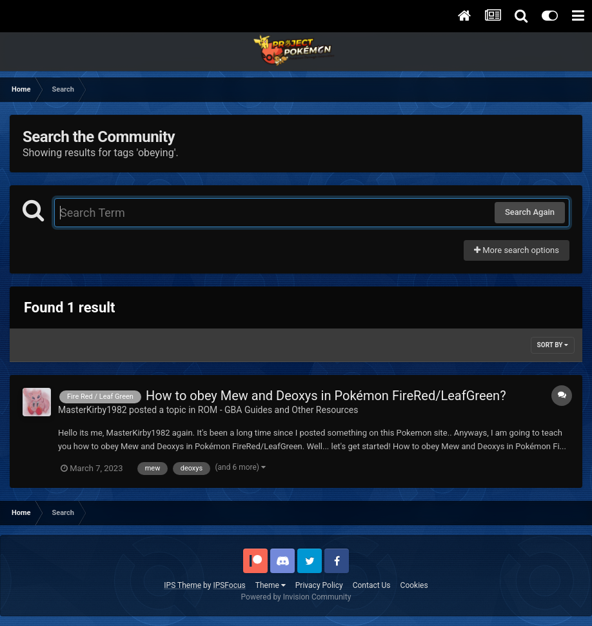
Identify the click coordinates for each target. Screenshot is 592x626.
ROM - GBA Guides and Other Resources (278, 410)
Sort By (552, 344)
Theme (270, 585)
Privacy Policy (319, 585)
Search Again (530, 212)
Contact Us (372, 585)
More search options (516, 250)
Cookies (414, 585)
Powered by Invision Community (296, 596)
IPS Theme (182, 585)
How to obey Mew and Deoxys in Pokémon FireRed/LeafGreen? (326, 395)
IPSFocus (229, 585)
